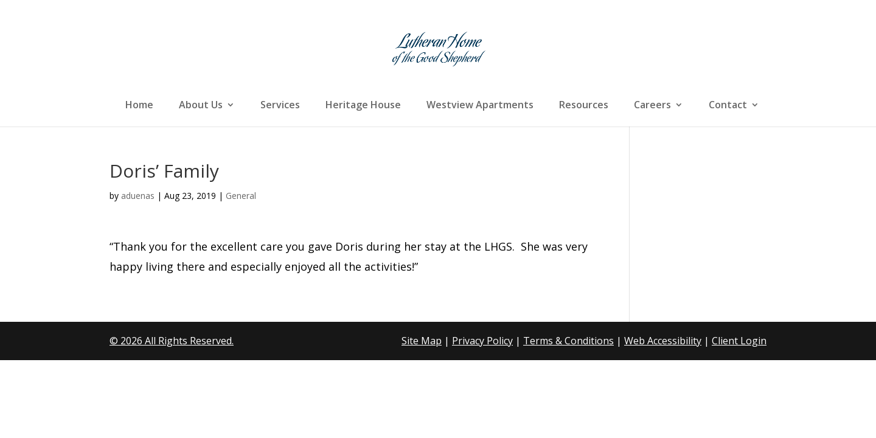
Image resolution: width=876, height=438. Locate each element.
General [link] (241, 195)
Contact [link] (728, 105)
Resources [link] (583, 105)
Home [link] (139, 105)
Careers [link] (652, 105)
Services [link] (280, 105)
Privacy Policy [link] (482, 340)
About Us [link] (201, 105)
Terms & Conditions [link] (568, 340)
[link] (439, 47)
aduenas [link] (138, 195)
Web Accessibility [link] (662, 340)
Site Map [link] (421, 340)
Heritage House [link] (363, 105)
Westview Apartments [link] (480, 105)
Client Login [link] (739, 340)
